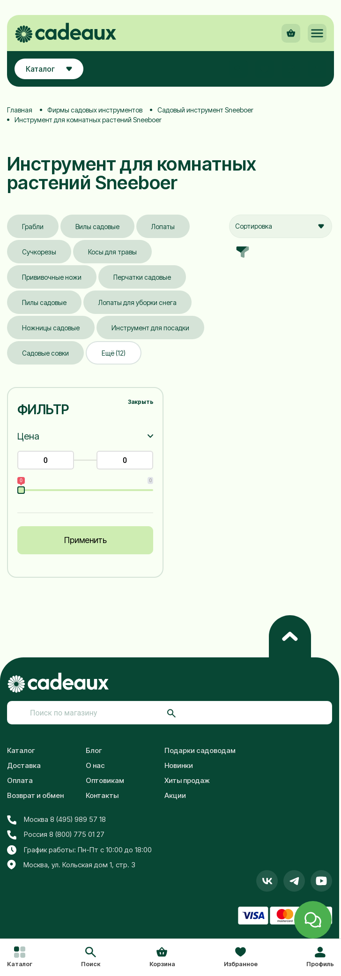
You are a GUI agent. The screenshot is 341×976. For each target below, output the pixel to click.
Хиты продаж (187, 780)
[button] (90, 957)
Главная (19, 110)
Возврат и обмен (35, 795)
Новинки (178, 765)
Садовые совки (45, 353)
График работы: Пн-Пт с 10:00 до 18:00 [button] (79, 850)
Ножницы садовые (51, 328)
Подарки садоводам (200, 750)
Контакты (102, 795)
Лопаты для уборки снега (137, 302)
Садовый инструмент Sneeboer (205, 110)
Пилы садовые (44, 302)
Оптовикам (105, 780)
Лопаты (163, 227)
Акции (175, 795)
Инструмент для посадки (150, 328)
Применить (85, 540)
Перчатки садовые (142, 277)
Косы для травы (112, 252)
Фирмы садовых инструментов (94, 110)
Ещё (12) (114, 353)
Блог (94, 750)
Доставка (24, 765)
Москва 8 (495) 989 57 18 (56, 819)
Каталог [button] (49, 69)
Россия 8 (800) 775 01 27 (55, 834)
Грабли (33, 227)
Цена (28, 436)
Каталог (21, 750)
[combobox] (280, 226)
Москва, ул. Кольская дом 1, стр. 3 (71, 865)
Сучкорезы (39, 252)
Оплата (20, 780)
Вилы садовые (97, 227)
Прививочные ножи (52, 277)
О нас (95, 765)
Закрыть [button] (140, 401)
